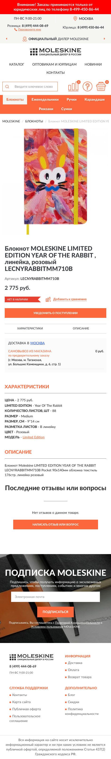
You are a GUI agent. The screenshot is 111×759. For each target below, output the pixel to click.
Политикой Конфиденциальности (77, 622)
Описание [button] (81, 328)
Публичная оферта (26, 709)
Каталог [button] (16, 64)
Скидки (73, 702)
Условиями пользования (47, 626)
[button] (27, 29)
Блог (71, 695)
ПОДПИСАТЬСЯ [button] (55, 612)
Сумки (66, 109)
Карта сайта (21, 702)
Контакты (55, 73)
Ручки (72, 99)
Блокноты (15, 99)
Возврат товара (79, 677)
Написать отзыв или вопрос (56, 524)
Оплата (73, 670)
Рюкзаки (46, 109)
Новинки (93, 64)
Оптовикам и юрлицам (54, 64)
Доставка (75, 663)
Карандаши (95, 99)
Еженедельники (45, 99)
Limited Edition (34, 437)
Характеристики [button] (30, 328)
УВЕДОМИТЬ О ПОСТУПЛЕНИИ (55, 313)
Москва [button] (37, 343)
